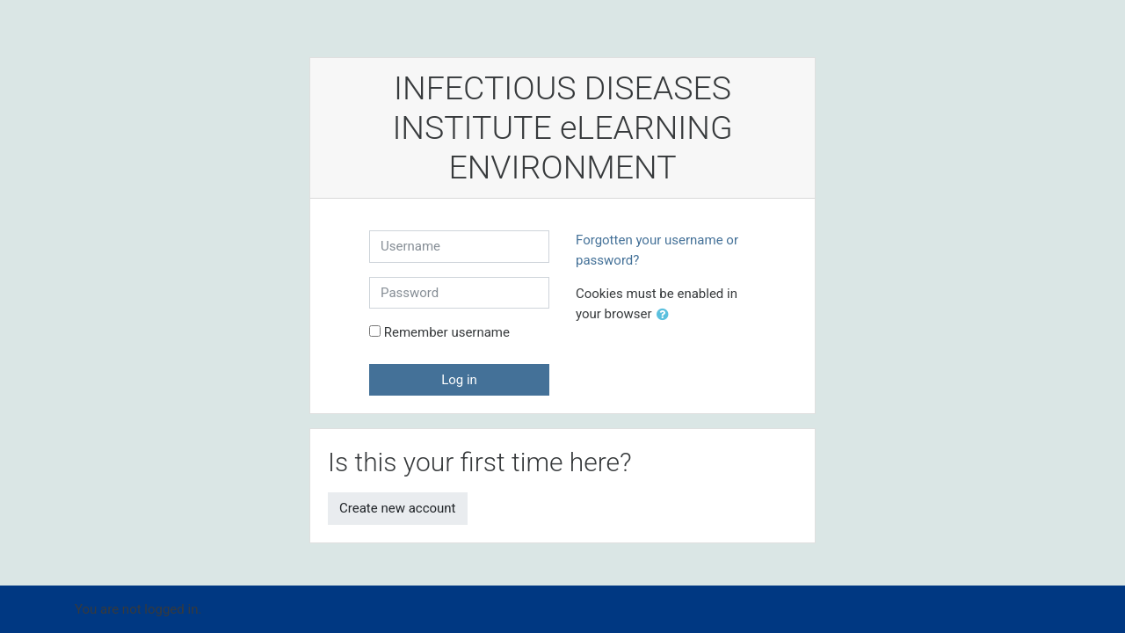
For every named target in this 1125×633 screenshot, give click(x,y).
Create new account (397, 508)
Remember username (447, 332)
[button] (666, 315)
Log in (459, 380)
